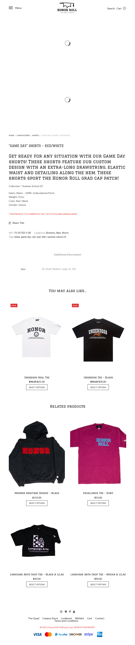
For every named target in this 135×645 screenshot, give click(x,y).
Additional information (67, 254)
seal (39, 236)
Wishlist (79, 618)
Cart (121, 8)
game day (26, 236)
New (58, 232)
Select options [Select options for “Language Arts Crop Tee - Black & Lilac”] (37, 584)
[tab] (67, 254)
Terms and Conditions (66, 621)
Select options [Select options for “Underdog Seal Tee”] (37, 387)
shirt (44, 236)
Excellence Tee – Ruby (98, 493)
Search (111, 8)
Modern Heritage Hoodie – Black (37, 493)
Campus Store (23, 135)
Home (11, 135)
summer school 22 (56, 236)
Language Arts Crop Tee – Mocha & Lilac (98, 574)
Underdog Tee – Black (98, 377)
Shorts (35, 135)
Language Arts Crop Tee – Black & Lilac (37, 574)
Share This (16, 222)
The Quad (33, 618)
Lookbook (66, 618)
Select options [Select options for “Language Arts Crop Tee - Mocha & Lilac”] (98, 584)
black (17, 236)
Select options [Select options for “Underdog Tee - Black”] (98, 387)
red (34, 236)
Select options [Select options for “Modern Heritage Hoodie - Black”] (37, 503)
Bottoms (50, 232)
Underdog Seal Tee (36, 377)
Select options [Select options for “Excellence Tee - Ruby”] (98, 503)
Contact (99, 618)
